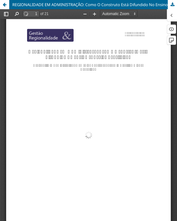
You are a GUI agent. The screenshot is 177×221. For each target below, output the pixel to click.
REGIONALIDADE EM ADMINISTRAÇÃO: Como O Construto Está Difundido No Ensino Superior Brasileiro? (94, 4)
